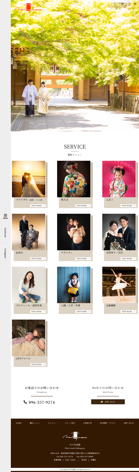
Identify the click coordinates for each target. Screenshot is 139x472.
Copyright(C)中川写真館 (68, 469)
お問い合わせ (128, 423)
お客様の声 (87, 423)
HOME (19, 423)
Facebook (5, 232)
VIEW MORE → (38, 205)
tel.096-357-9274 (64, 456)
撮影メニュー (35, 423)
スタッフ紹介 (70, 423)
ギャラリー (52, 423)
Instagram (5, 253)
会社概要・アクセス (107, 423)
